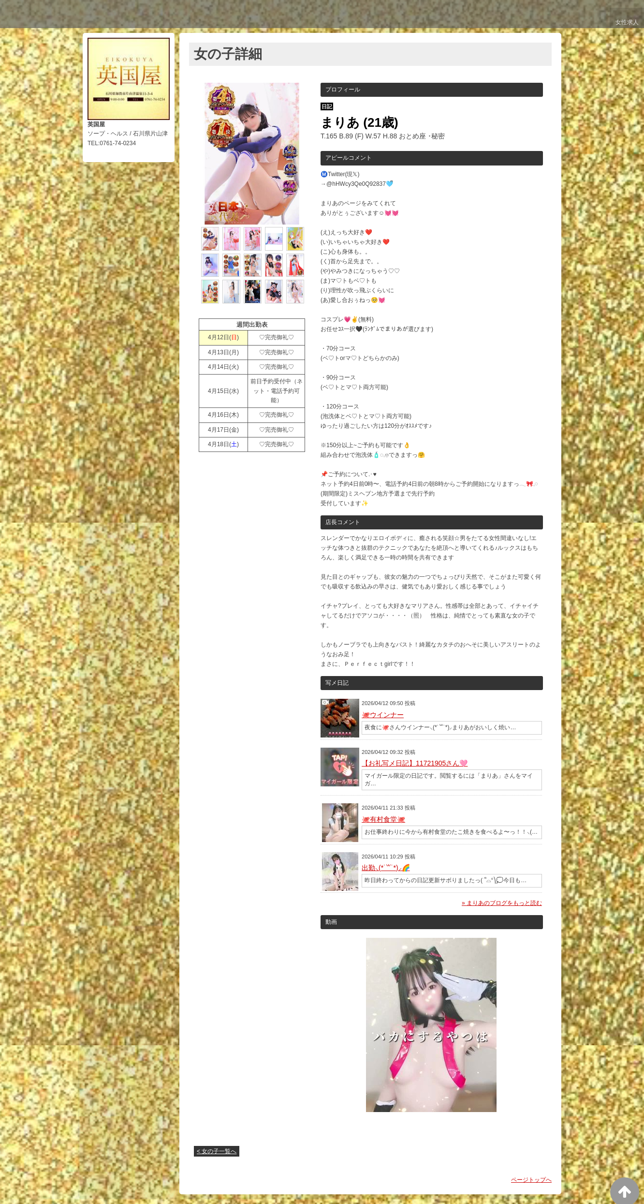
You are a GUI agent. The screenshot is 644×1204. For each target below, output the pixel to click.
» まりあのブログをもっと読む (502, 903)
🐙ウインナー (383, 715)
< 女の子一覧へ (216, 1151)
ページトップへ (531, 1179)
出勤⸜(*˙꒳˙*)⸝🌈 (386, 868)
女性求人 (625, 25)
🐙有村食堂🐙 (383, 819)
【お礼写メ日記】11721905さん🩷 (415, 763)
